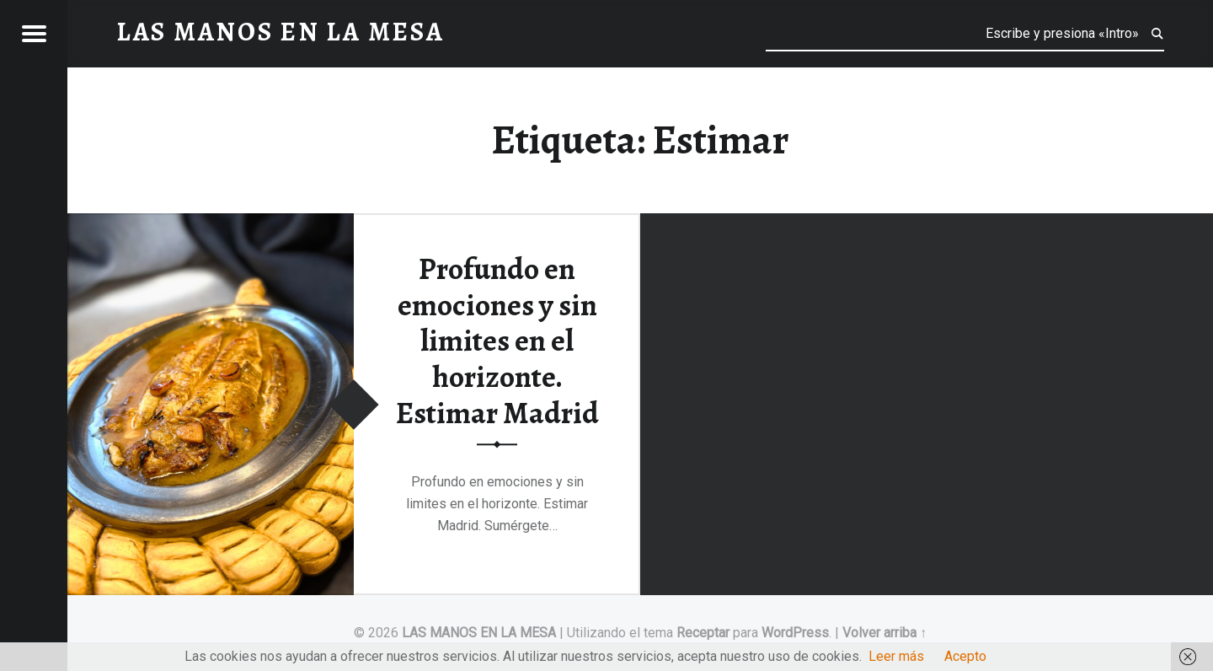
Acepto (965, 656)
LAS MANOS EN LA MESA (479, 633)
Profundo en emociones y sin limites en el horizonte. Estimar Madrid (497, 341)
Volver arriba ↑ (884, 633)
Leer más (896, 656)
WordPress (795, 633)
